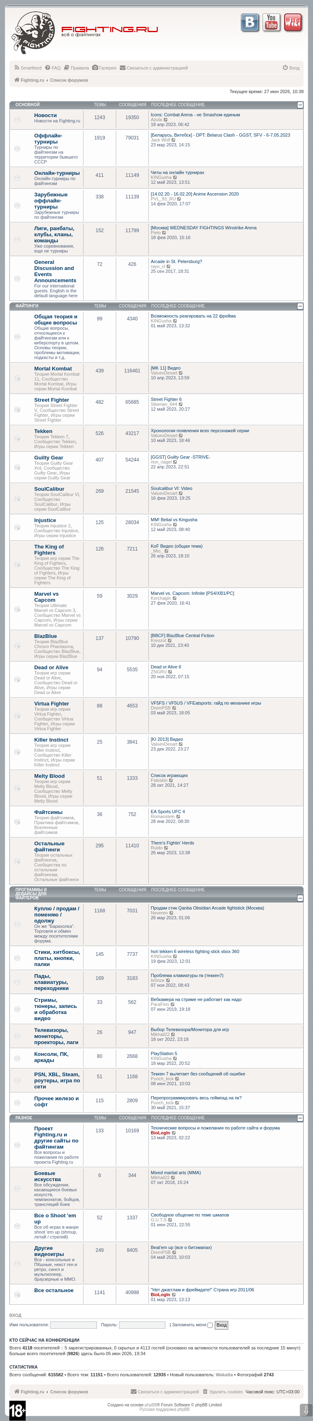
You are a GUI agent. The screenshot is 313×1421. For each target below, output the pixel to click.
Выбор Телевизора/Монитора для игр (190, 1029)
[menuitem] (27, 68)
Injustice (45, 520)
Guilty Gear (48, 458)
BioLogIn (160, 1132)
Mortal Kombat (53, 369)
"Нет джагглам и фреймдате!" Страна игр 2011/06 (202, 1289)
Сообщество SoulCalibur (47, 502)
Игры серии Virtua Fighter (54, 726)
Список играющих (169, 775)
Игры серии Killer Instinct (54, 762)
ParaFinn (160, 1004)
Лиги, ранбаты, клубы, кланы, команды (54, 234)
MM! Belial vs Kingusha (174, 519)
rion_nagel (161, 461)
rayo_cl (158, 266)
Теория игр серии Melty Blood (52, 784)
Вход (15, 1315)
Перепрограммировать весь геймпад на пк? (196, 1097)
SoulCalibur (49, 489)
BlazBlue (45, 636)
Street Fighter (51, 400)
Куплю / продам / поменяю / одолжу (56, 914)
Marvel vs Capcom (46, 597)
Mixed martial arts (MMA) (176, 1172)
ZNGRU (159, 671)
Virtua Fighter (51, 704)
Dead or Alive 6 (166, 666)
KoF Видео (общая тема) (177, 546)
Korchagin (161, 598)
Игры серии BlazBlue (55, 656)
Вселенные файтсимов (45, 830)
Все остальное (54, 1290)
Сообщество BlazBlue (56, 651)
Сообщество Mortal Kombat (51, 381)
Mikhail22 (160, 1034)
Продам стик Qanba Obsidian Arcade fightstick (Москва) (207, 907)
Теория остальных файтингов (53, 857)
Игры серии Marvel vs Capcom (55, 622)
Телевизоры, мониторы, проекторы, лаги (56, 1036)
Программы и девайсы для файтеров (31, 894)
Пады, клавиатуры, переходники (51, 982)
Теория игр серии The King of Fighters (56, 561)
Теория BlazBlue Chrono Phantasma (53, 644)
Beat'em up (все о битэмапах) (181, 1247)
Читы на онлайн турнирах (177, 172)
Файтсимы (48, 812)
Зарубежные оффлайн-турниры (51, 200)
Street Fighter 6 (166, 399)
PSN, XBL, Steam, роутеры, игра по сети (57, 1080)
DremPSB (161, 707)
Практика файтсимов (56, 822)
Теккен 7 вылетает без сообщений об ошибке (198, 1073)
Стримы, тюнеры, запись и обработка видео (55, 1009)
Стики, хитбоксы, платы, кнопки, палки (57, 958)
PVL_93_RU (163, 198)
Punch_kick (162, 1078)
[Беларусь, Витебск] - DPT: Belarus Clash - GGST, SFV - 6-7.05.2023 (220, 135)
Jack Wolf (160, 139)
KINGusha (161, 177)
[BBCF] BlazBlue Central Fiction (182, 635)
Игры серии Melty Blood (53, 798)
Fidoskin (159, 780)
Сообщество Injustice (56, 530)
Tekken (43, 431)
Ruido (157, 847)
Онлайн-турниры (57, 173)
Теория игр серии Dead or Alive (52, 675)
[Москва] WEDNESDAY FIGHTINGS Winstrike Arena (204, 227)
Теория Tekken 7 (51, 436)
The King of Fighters (49, 550)
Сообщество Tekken (55, 441)
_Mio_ (157, 550)
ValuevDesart (164, 372)
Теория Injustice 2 (52, 525)
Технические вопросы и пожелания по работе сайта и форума (215, 1127)
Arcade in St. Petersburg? (176, 261)
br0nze (158, 980)
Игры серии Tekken (54, 446)
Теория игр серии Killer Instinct (52, 748)
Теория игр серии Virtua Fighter (52, 711)
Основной (27, 104)
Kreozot (158, 640)
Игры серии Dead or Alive (52, 690)
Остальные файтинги (49, 846)
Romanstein (163, 816)
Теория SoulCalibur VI (56, 494)
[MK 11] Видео (166, 368)
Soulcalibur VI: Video (171, 488)
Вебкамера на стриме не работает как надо (196, 999)
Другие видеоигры (49, 1251)
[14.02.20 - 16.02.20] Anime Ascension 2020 (195, 193)
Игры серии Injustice (55, 535)
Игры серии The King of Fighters (52, 577)
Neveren (159, 912)
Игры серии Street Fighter (54, 417)
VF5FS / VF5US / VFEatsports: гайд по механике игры (206, 703)
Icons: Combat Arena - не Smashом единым (195, 114)
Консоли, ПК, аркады (51, 1057)
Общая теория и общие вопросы (55, 319)
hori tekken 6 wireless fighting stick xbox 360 (195, 951)
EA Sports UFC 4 (168, 811)
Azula (156, 119)
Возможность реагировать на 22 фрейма (193, 315)
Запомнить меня (192, 1324)
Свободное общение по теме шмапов (190, 1214)
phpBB (151, 1405)
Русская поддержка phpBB (164, 1409)
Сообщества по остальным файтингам (50, 869)
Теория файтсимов (54, 817)
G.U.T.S (159, 1219)
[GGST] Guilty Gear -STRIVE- (180, 457)
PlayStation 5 (164, 1053)
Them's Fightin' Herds (172, 842)
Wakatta (224, 1374)
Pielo (156, 232)
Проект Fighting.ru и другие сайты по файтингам (56, 1137)
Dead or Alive (51, 667)
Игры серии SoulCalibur (52, 506)
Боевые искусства (47, 1176)
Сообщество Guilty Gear (52, 470)
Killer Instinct (51, 740)
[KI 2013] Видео (167, 739)
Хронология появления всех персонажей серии (200, 430)
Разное (23, 1118)
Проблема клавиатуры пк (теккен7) (187, 975)
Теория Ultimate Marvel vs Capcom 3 (54, 608)
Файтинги (26, 306)
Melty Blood (49, 776)
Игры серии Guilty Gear (52, 475)
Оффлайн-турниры (48, 139)
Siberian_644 (164, 404)
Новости (45, 115)
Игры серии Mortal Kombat (55, 386)
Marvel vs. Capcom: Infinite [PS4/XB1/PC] (192, 593)
